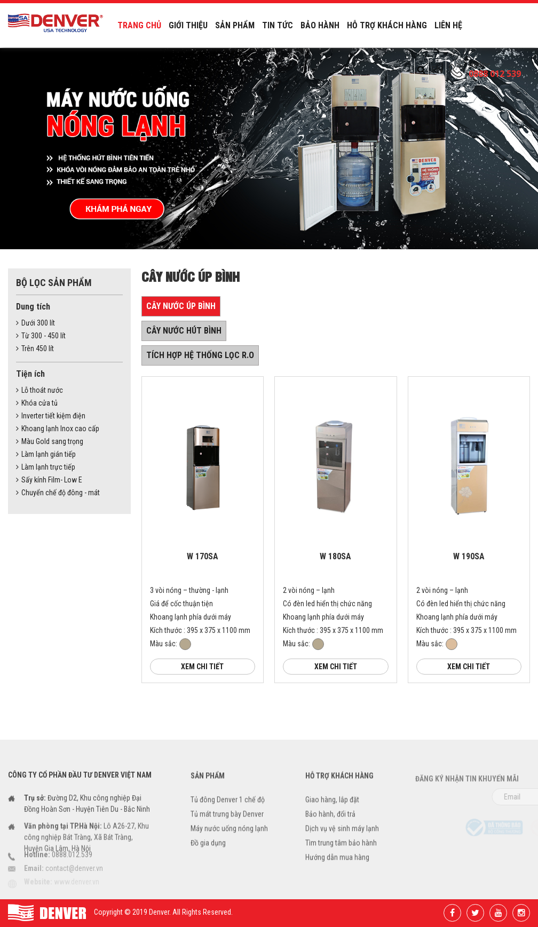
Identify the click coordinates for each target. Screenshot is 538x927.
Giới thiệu (188, 25)
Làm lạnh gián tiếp (46, 454)
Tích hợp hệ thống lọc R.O (200, 355)
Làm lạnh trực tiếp (45, 467)
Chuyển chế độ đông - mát (58, 492)
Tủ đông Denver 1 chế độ (228, 809)
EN (437, 69)
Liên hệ (448, 25)
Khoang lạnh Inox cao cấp (57, 428)
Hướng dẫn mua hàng (337, 866)
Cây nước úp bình (181, 306)
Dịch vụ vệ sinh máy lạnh (342, 838)
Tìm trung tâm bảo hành (341, 852)
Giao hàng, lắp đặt (332, 809)
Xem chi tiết (202, 666)
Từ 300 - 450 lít (41, 335)
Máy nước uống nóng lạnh (229, 838)
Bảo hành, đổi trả (330, 823)
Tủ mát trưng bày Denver (227, 823)
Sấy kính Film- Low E (49, 480)
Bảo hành (319, 25)
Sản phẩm (235, 25)
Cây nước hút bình (183, 331)
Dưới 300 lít (35, 323)
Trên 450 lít (35, 348)
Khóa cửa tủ (37, 403)
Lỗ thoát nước (39, 390)
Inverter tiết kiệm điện (50, 415)
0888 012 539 (495, 74)
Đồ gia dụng (208, 852)
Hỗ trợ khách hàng (387, 25)
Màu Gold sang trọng (49, 441)
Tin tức (277, 25)
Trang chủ (139, 25)
